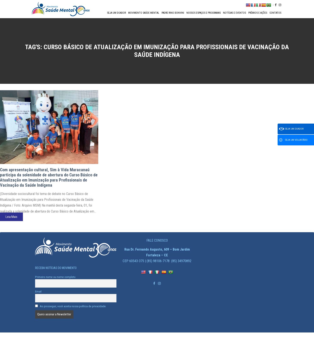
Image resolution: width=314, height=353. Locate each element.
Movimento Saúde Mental (143, 12)
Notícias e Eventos (234, 12)
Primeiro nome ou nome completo (55, 277)
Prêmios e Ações (257, 12)
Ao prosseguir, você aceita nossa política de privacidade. (71, 306)
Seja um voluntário (293, 140)
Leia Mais (11, 217)
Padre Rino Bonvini (173, 12)
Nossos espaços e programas (203, 12)
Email (38, 291)
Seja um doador (116, 12)
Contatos (275, 12)
